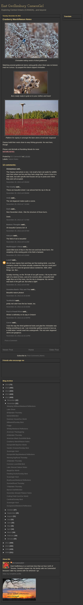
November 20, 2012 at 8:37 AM (17, 231)
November (11, 403)
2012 (7, 397)
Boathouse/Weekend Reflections (19, 480)
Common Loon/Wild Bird (16, 464)
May (9, 526)
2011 (7, 543)
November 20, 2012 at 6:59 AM (17, 193)
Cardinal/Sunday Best (15, 499)
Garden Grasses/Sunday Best (18, 448)
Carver (9, 323)
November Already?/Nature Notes (19, 493)
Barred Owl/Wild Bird (14, 490)
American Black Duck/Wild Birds (19, 438)
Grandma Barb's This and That (18, 289)
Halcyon (9, 236)
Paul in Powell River (14, 311)
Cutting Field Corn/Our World (17, 496)
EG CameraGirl (18, 563)
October (10, 510)
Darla (8, 209)
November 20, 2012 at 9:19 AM (17, 255)
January (10, 539)
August (10, 516)
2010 (7, 546)
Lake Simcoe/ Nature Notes (17, 467)
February (10, 535)
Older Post (54, 350)
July (9, 519)
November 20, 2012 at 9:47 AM (17, 285)
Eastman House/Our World (17, 419)
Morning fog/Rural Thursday (17, 458)
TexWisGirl (10, 300)
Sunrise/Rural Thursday (15, 483)
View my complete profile (12, 574)
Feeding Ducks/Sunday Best (17, 474)
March (9, 532)
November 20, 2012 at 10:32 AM (18, 296)
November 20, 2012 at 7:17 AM (17, 220)
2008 (7, 552)
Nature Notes (13, 159)
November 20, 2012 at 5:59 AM (17, 182)
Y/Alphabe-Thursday (14, 486)
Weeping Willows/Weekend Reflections (21, 406)
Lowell (9, 260)
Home (31, 350)
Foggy (9, 425)
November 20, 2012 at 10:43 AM (18, 307)
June (9, 523)
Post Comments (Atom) (35, 356)
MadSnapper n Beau (14, 247)
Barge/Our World (13, 470)
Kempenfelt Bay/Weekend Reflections (21, 454)
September (11, 513)
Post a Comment (11, 340)
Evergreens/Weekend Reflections (19, 506)
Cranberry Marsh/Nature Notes (18, 441)
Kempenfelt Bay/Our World (17, 445)
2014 (7, 391)
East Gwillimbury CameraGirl (22, 6)
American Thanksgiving (15, 432)
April (9, 529)
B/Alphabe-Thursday (14, 413)
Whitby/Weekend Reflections (17, 429)
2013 (7, 394)
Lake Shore (11, 409)
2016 (7, 384)
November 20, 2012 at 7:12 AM (17, 204)
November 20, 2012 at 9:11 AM (17, 242)
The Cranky (10, 187)
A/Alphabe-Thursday (14, 435)
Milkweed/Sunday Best (15, 422)
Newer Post (8, 350)
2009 (7, 549)
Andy (8, 198)
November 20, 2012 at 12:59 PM (18, 318)
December (11, 400)
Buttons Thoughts (13, 224)
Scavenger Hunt (13, 451)
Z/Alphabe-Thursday (14, 461)
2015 (7, 388)
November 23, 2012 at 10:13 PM (18, 336)
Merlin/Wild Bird (12, 416)
